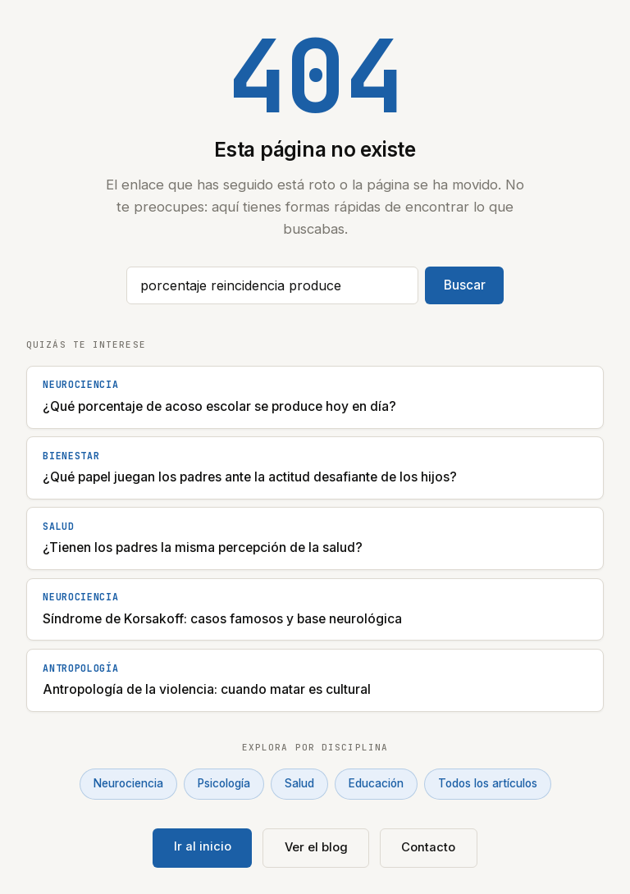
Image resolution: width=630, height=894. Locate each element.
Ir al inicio (202, 846)
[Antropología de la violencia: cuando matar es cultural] (315, 680)
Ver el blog (316, 847)
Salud (299, 783)
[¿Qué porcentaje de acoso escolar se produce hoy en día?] (315, 397)
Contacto (428, 847)
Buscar (465, 285)
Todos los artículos (487, 783)
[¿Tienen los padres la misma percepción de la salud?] (315, 538)
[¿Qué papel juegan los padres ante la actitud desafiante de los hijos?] (315, 467)
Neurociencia (128, 783)
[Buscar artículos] (272, 285)
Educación (376, 783)
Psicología (224, 783)
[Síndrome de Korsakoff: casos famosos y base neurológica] (315, 609)
